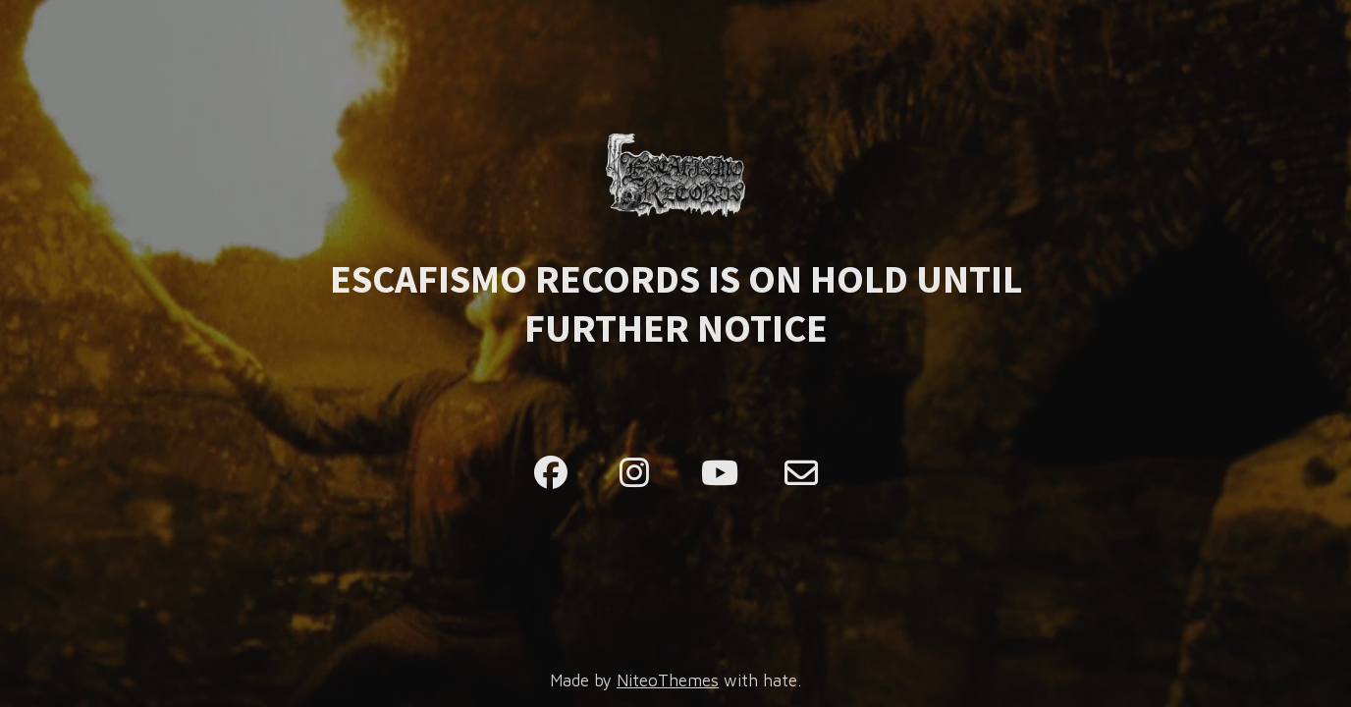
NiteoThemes (668, 680)
